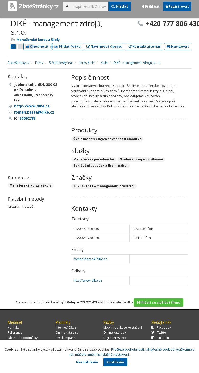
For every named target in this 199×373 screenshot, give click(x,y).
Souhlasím (115, 362)
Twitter (159, 332)
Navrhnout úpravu (104, 46)
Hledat (119, 6)
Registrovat (177, 6)
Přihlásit (151, 6)
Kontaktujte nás (144, 46)
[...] (90, 6)
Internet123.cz (66, 327)
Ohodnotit (37, 46)
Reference (15, 332)
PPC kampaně (66, 337)
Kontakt (13, 327)
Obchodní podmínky (23, 337)
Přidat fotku (68, 46)
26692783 (27, 118)
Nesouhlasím (87, 362)
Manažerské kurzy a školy (38, 39)
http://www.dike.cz (87, 280)
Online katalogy (67, 332)
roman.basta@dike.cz (90, 259)
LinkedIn (160, 337)
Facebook (161, 327)
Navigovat (178, 46)
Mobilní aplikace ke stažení (122, 327)
